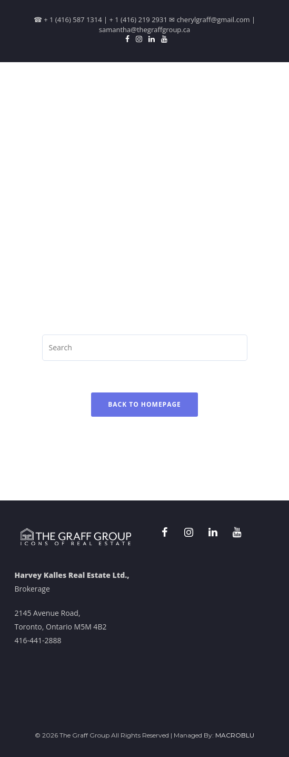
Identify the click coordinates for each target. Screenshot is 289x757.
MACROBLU (234, 735)
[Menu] (266, 86)
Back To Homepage (144, 404)
